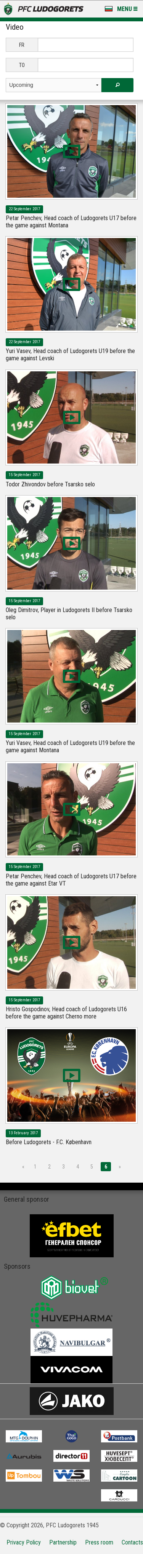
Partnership (63, 1542)
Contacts (132, 1542)
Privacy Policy (23, 1542)
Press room (99, 1542)
